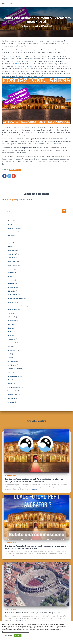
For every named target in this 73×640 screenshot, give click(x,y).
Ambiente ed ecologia (14, 228)
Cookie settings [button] (8, 636)
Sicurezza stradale (13, 376)
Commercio (11, 280)
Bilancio (10, 246)
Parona (10, 346)
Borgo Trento (12, 261)
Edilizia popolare (13, 295)
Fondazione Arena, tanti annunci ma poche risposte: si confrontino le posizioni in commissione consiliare (35, 547)
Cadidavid (11, 269)
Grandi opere (12, 313)
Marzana (10, 324)
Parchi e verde (12, 343)
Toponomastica (12, 391)
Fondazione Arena (15, 169)
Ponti (9, 354)
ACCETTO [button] (17, 635)
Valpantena (11, 402)
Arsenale (10, 235)
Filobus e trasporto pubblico (16, 306)
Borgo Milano (12, 250)
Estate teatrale (12, 302)
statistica (10, 383)
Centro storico (12, 272)
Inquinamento (12, 320)
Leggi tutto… (34, 489)
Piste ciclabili (12, 350)
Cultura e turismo (13, 283)
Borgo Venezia (12, 265)
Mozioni (10, 335)
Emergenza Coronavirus (15, 298)
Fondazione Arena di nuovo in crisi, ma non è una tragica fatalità (33, 613)
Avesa (9, 239)
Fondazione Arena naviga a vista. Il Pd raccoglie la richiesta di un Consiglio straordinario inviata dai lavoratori (34, 480)
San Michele (11, 365)
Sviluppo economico (14, 387)
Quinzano (10, 357)
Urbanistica (11, 398)
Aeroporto (11, 224)
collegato (12, 200)
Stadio (10, 380)
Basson (10, 243)
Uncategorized (12, 394)
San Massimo (12, 361)
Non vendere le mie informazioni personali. (15, 632)
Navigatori (11, 339)
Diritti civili (11, 291)
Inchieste (10, 317)
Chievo (10, 276)
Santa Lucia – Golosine (15, 369)
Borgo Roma (11, 258)
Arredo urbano (12, 232)
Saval (9, 372)
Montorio (10, 332)
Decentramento (12, 287)
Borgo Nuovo (12, 254)
